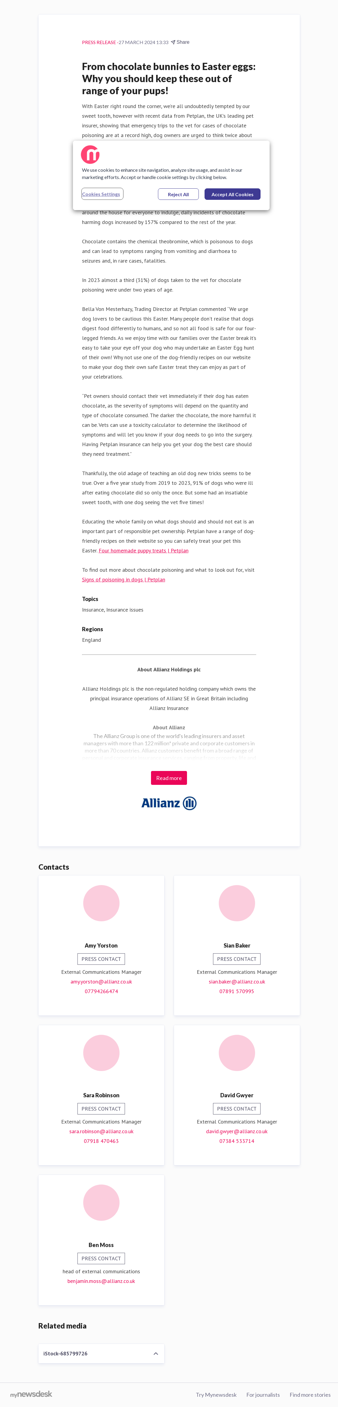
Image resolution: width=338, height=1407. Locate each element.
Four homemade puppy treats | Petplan (144, 550)
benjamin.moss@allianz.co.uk (101, 1280)
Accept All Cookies (233, 194)
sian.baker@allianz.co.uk (237, 981)
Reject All (178, 194)
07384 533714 (236, 1140)
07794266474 (101, 991)
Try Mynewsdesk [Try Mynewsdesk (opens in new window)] (216, 1394)
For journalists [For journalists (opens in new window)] (263, 1394)
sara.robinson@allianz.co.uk (101, 1131)
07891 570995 (236, 991)
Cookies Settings (101, 194)
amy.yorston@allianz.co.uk (101, 981)
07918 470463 (101, 1140)
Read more (169, 778)
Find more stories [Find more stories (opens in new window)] (310, 1394)
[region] (171, 175)
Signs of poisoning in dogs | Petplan (123, 579)
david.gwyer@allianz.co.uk (236, 1131)
